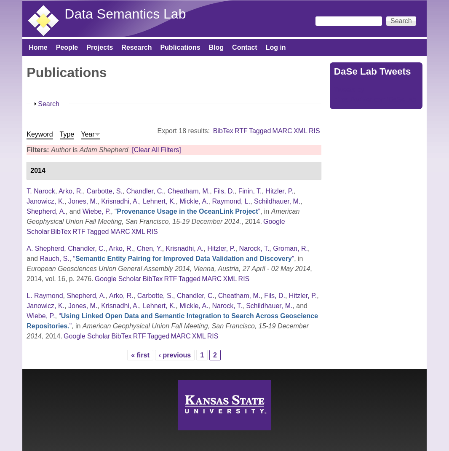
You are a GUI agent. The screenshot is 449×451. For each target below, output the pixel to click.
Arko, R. (71, 191)
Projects (99, 47)
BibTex (223, 130)
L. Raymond (45, 295)
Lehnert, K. (159, 201)
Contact (244, 47)
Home (38, 47)
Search (48, 103)
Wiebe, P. (97, 211)
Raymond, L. (231, 201)
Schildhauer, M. (277, 201)
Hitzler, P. (279, 191)
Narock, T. (254, 248)
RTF (241, 130)
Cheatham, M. (189, 191)
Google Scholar (118, 278)
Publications (180, 47)
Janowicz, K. (45, 201)
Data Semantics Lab (125, 13)
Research (136, 47)
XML (300, 130)
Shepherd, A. (46, 211)
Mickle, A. (193, 201)
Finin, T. (250, 191)
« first (140, 355)
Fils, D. (224, 191)
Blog (216, 47)
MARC (282, 130)
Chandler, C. (145, 191)
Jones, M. (82, 201)
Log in (276, 47)
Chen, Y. (149, 248)
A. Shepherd (45, 248)
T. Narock (41, 191)
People (67, 47)
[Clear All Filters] (156, 149)
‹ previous (175, 355)
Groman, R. (290, 248)
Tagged (260, 130)
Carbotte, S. (105, 191)
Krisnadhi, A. (120, 201)
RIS (314, 130)
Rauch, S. (54, 258)
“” (187, 211)
